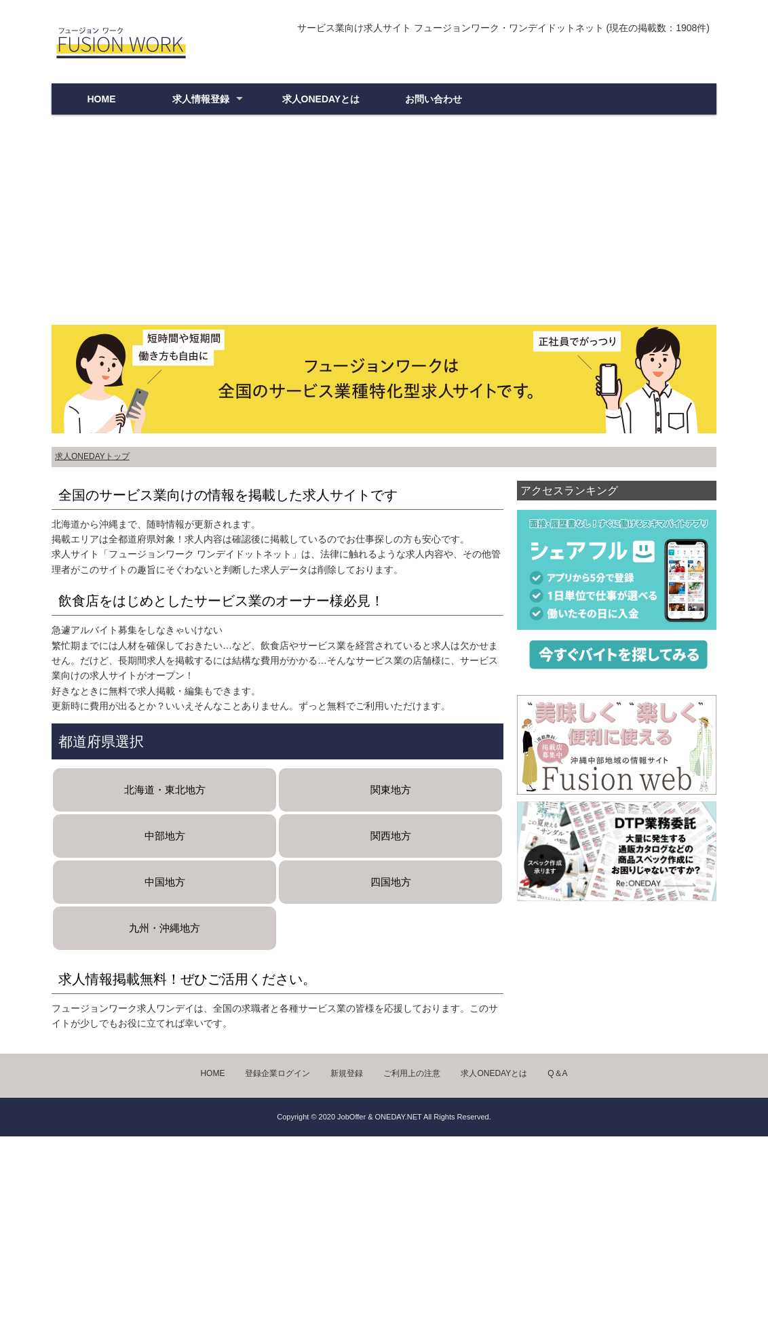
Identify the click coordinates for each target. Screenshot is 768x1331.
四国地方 (390, 882)
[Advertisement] (384, 223)
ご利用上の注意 (411, 1073)
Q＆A (557, 1073)
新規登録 (346, 1073)
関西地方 (390, 835)
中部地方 (165, 835)
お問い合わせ (433, 99)
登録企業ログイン (277, 1073)
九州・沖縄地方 (164, 928)
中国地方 (165, 882)
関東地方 (390, 789)
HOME (102, 99)
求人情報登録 (200, 99)
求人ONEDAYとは (321, 99)
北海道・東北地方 (165, 789)
